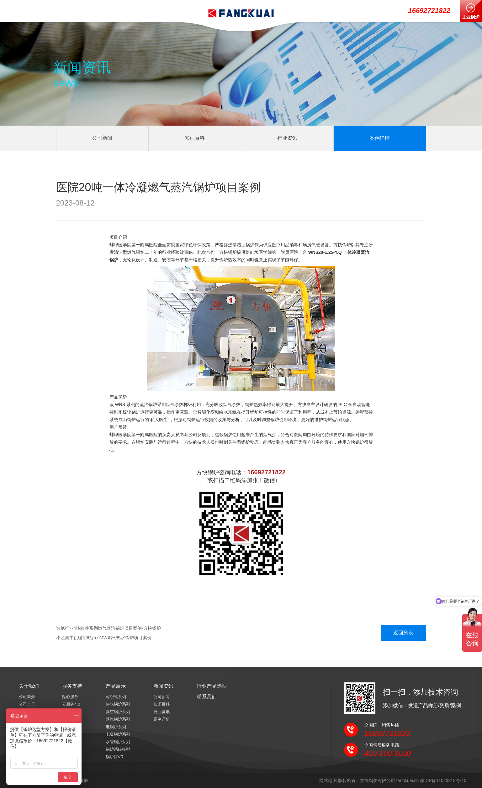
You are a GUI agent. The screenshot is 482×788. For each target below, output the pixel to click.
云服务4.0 (71, 704)
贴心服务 (70, 696)
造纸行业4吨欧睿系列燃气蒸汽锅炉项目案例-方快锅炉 (108, 628)
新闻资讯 (163, 686)
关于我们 (29, 686)
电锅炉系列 (116, 726)
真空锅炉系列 (118, 711)
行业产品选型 (212, 686)
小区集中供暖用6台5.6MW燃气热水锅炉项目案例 (103, 637)
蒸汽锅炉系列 (118, 719)
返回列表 (403, 632)
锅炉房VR (115, 756)
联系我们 (207, 696)
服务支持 (72, 686)
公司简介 (27, 696)
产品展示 (116, 686)
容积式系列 (116, 696)
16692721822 (429, 10)
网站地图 (328, 780)
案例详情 (380, 138)
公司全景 (27, 704)
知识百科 (195, 138)
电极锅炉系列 (118, 734)
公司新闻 (102, 138)
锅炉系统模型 (118, 749)
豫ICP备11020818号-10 (443, 780)
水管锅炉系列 (118, 741)
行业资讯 (287, 138)
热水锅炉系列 (118, 704)
